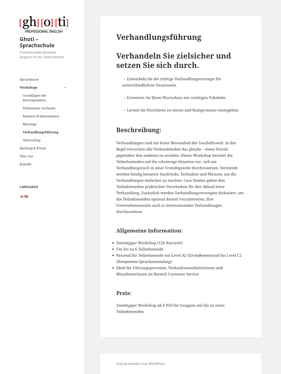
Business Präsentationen (41, 116)
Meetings (29, 124)
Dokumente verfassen (39, 108)
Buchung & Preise (33, 148)
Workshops (28, 87)
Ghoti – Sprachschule (37, 42)
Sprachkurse (29, 79)
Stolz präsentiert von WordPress (140, 364)
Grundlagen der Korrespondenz (35, 97)
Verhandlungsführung (40, 132)
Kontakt (25, 164)
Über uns (26, 156)
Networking (32, 140)
